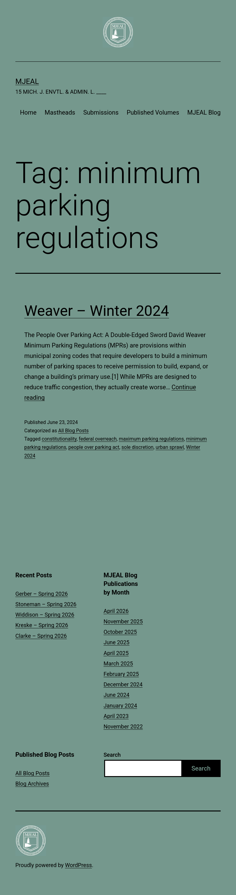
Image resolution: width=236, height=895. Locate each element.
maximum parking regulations (151, 439)
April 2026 (116, 611)
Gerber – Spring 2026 (41, 594)
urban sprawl (170, 447)
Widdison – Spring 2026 (44, 614)
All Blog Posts (73, 431)
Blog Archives (32, 783)
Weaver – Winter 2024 (96, 311)
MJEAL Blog (204, 112)
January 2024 (120, 705)
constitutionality (59, 439)
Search (112, 755)
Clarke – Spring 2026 (41, 636)
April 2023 (116, 716)
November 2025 (123, 621)
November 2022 (123, 726)
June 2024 (116, 695)
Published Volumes (153, 112)
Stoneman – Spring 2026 (46, 604)
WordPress (78, 865)
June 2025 (116, 642)
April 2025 (116, 653)
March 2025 (118, 663)
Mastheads (60, 112)
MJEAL (27, 81)
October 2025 (120, 632)
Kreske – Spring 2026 (41, 625)
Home (28, 112)
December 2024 (123, 684)
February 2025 (121, 674)
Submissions (101, 112)
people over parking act (94, 447)
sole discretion (137, 447)
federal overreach (97, 439)
